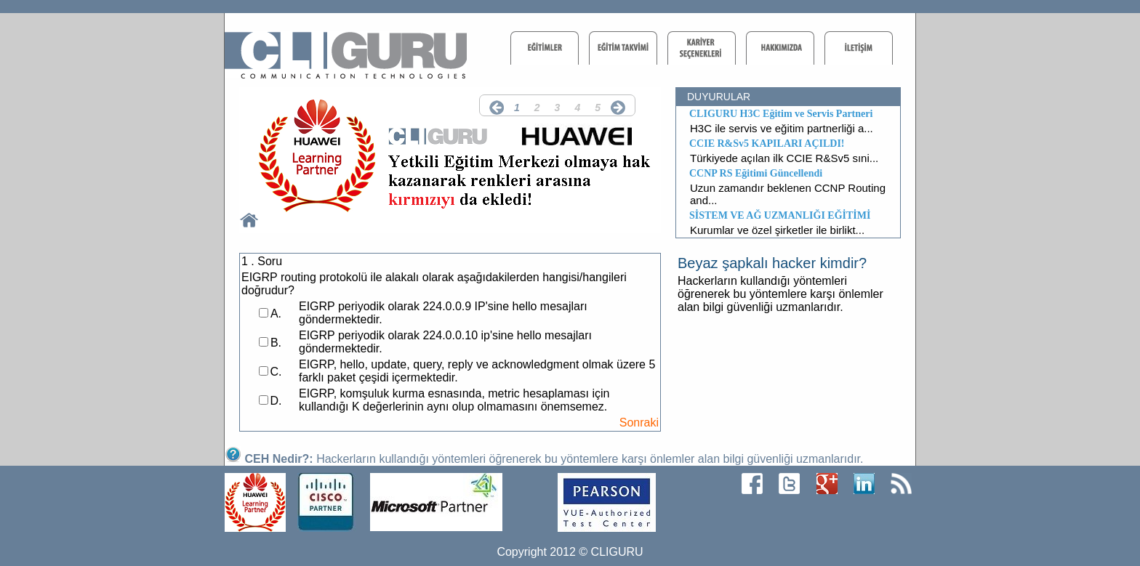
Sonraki (639, 422)
